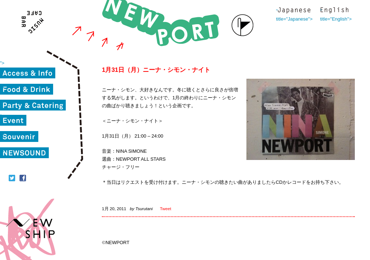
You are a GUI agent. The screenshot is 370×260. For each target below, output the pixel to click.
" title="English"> (334, 11)
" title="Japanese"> (294, 11)
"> (2, 63)
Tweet (165, 208)
